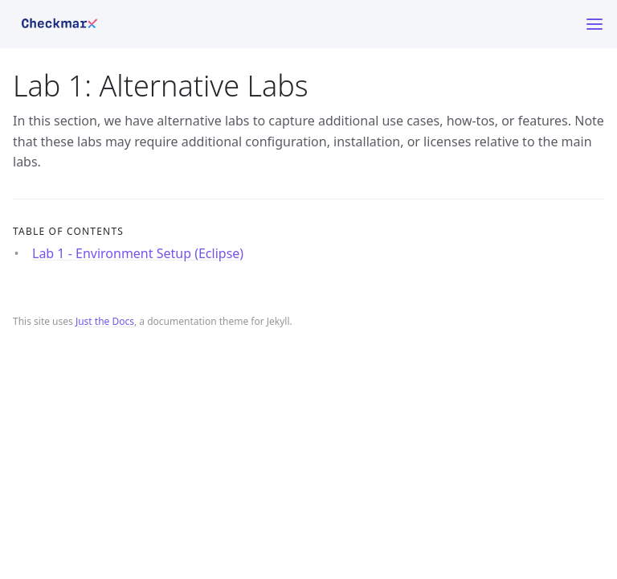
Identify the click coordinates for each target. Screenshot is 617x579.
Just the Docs (105, 321)
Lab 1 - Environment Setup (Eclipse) (137, 253)
